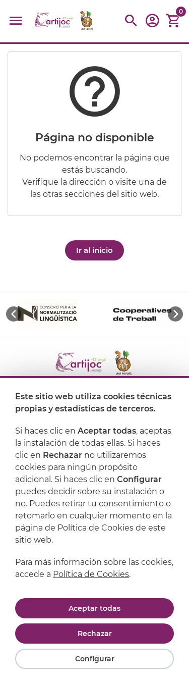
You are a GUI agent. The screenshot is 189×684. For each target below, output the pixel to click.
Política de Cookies (91, 574)
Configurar (94, 658)
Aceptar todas (94, 608)
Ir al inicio (94, 250)
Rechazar (95, 633)
